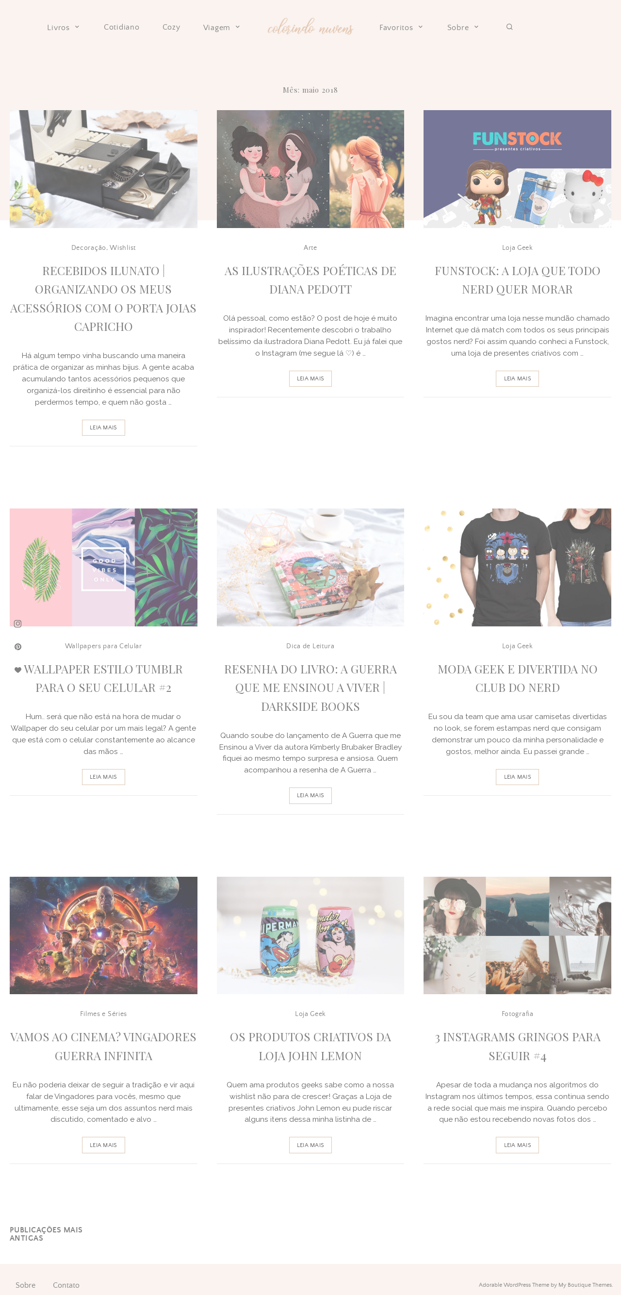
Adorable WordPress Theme (514, 1285)
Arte (310, 248)
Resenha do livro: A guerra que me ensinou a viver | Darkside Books (310, 687)
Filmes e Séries (104, 1014)
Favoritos (402, 27)
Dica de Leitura (310, 646)
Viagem (222, 27)
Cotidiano (122, 27)
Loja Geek (517, 248)
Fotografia (518, 1014)
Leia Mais (103, 428)
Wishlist (123, 248)
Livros (64, 27)
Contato (66, 1285)
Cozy (171, 27)
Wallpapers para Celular (103, 646)
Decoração (88, 248)
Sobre (463, 27)
